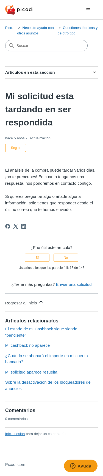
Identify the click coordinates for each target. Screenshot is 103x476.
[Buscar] (46, 45)
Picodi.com (14, 28)
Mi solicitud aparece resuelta (31, 372)
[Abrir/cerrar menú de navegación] (88, 9)
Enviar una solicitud (73, 284)
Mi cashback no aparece (27, 345)
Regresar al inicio (24, 302)
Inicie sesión (15, 434)
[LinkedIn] (23, 226)
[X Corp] (15, 226)
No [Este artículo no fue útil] (66, 258)
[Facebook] (7, 226)
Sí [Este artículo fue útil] (37, 258)
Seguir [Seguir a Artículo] (16, 148)
